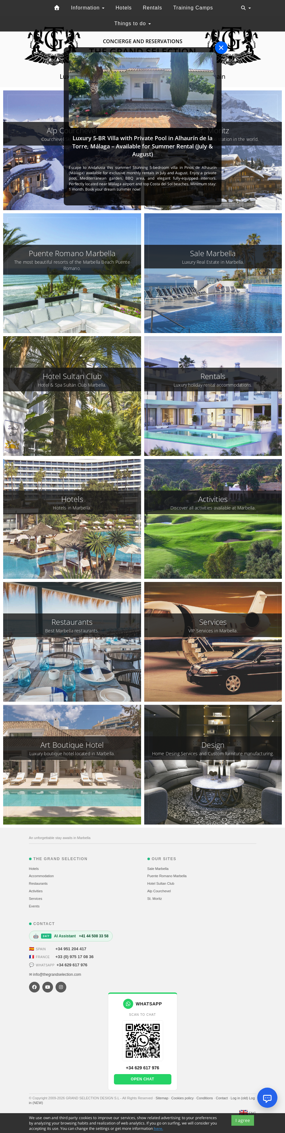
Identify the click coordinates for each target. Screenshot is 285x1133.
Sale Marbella (158, 869)
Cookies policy (182, 1098)
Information (87, 7)
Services (35, 898)
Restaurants (38, 883)
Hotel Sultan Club (161, 883)
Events (34, 906)
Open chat (142, 1079)
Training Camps (193, 7)
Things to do (132, 23)
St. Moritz (154, 898)
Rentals (152, 7)
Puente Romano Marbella (167, 876)
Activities (36, 891)
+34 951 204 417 (71, 948)
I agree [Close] (242, 1120)
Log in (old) (240, 1098)
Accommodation (41, 876)
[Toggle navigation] (246, 8)
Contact (222, 1098)
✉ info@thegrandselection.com (55, 974)
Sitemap (162, 1098)
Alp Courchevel (159, 891)
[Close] (221, 47)
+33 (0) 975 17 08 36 (75, 956)
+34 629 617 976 (71, 965)
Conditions (205, 1098)
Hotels (124, 7)
